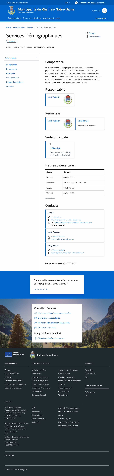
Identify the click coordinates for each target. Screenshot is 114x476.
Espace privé (9, 455)
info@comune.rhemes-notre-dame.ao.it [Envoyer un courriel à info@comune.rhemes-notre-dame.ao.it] (64, 219)
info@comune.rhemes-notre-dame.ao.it (16, 430)
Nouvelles (88, 370)
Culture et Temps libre (40, 380)
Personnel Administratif (13, 380)
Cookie (60, 415)
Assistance (36, 422)
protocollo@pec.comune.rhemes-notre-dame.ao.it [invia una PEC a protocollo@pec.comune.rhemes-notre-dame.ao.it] (73, 222)
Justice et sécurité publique (68, 370)
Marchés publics (64, 373)
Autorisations (36, 373)
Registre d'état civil (39, 395)
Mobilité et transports (66, 377)
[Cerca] (104, 10)
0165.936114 (54, 217)
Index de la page (21, 58)
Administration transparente (68, 408)
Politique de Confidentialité (68, 411)
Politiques (8, 377)
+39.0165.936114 (56, 250)
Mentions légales (64, 418)
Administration (14, 18)
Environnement (37, 391)
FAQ (33, 408)
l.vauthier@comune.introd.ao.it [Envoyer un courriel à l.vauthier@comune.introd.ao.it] (61, 239)
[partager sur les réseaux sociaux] (90, 33)
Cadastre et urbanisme (40, 377)
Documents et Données (13, 387)
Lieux (87, 395)
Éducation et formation (40, 384)
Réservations (36, 411)
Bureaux (8, 370)
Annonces (27, 18)
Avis (86, 377)
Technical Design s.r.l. (20, 469)
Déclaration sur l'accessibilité (68, 422)
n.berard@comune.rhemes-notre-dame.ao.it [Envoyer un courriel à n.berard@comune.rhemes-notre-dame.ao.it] (66, 252)
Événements (90, 392)
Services (37, 18)
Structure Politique (12, 373)
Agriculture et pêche (39, 370)
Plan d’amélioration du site (68, 425)
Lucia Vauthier (54, 96)
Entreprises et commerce (41, 387)
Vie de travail (63, 395)
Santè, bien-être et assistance (69, 380)
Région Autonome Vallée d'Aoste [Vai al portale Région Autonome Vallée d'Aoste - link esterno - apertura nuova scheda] (17, 2)
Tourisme (61, 384)
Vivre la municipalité (51, 18)
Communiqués (90, 373)
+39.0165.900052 (56, 236)
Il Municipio (55, 148)
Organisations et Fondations (15, 384)
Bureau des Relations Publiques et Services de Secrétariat (16, 424)
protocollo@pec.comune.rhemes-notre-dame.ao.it (17, 438)
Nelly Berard (83, 120)
